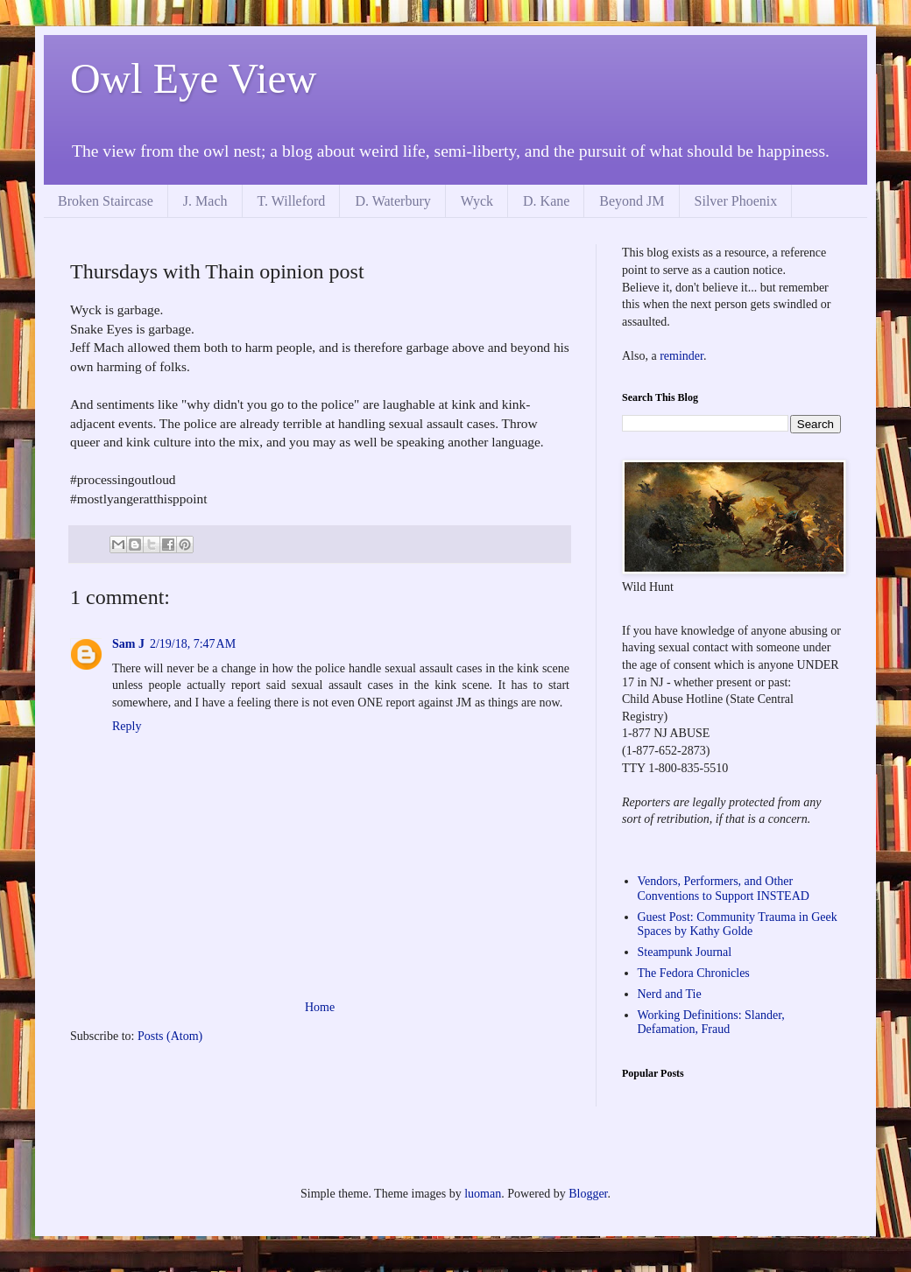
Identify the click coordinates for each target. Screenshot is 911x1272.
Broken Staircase (105, 200)
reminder (681, 355)
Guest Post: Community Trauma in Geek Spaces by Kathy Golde (737, 924)
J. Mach (205, 200)
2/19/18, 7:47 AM (193, 643)
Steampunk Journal (685, 952)
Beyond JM (631, 200)
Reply (126, 726)
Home (320, 1007)
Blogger (587, 1193)
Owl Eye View (193, 78)
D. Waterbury (392, 200)
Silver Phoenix (736, 200)
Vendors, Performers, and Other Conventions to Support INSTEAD (723, 889)
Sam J (128, 643)
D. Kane (546, 200)
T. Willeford (292, 200)
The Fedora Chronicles (694, 973)
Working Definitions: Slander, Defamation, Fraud (711, 1022)
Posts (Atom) (170, 1036)
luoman (482, 1193)
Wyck (477, 200)
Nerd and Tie (670, 994)
